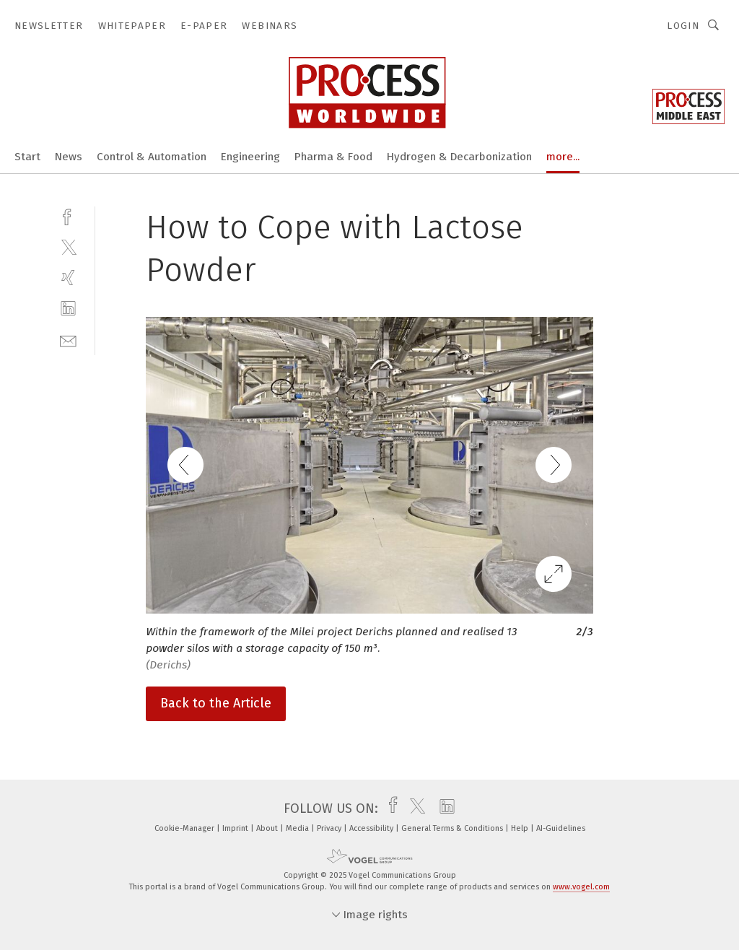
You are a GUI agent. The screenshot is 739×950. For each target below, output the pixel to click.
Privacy (330, 828)
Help (520, 828)
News (68, 156)
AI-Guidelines (560, 828)
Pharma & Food (333, 156)
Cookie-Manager (185, 828)
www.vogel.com (581, 887)
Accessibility (372, 828)
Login (683, 25)
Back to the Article (215, 703)
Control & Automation (151, 156)
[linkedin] (68, 309)
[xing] (68, 278)
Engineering (250, 156)
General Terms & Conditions (453, 828)
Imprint (236, 828)
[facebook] (68, 215)
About (268, 828)
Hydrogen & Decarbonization (459, 156)
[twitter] (68, 247)
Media (298, 828)
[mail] (68, 340)
